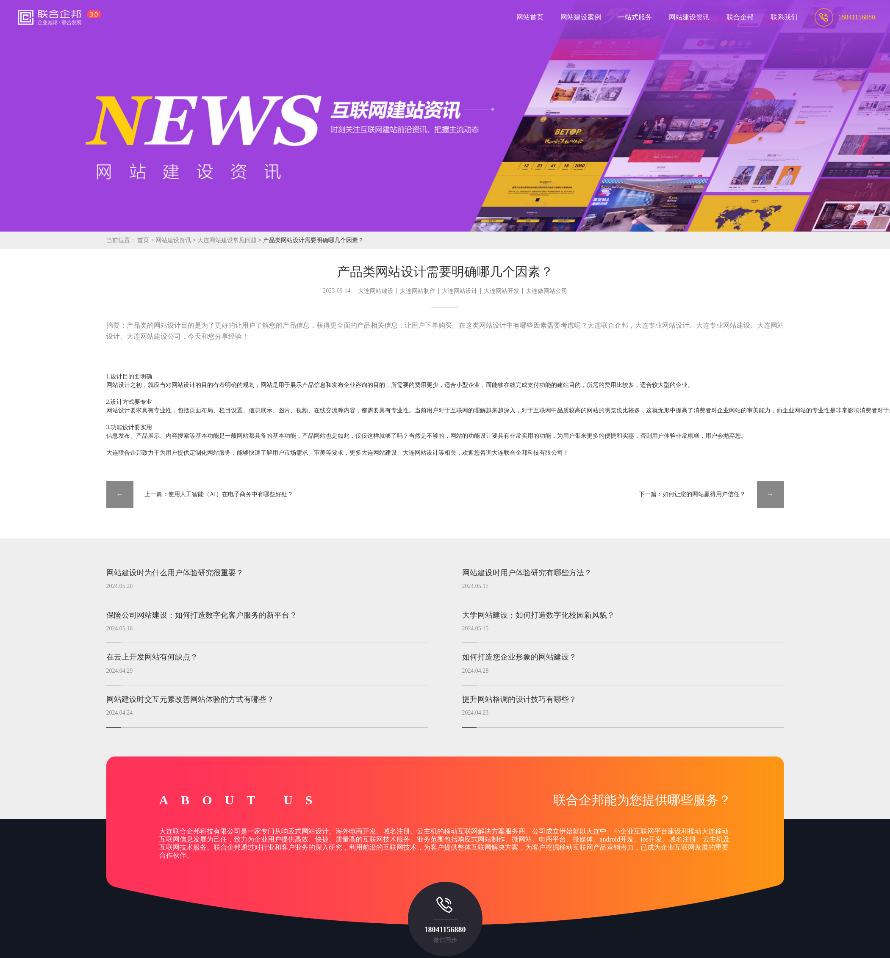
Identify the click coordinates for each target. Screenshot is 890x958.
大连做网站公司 (546, 291)
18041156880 (445, 929)
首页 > (146, 240)
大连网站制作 (417, 291)
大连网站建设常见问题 (227, 240)
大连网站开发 (501, 291)
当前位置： (121, 240)
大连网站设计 (459, 291)
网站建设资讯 (173, 240)
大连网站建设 (376, 291)
